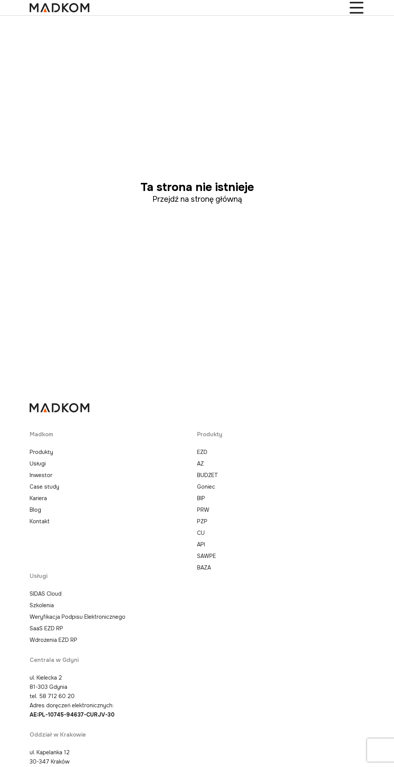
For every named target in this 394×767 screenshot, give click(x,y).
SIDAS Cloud (46, 593)
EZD (202, 452)
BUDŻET (207, 475)
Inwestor (41, 475)
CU (201, 532)
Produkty (41, 452)
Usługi (38, 463)
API (201, 544)
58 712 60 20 (57, 696)
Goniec (206, 486)
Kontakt (40, 521)
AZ (200, 463)
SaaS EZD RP (46, 628)
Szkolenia (42, 605)
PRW (203, 509)
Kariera (38, 498)
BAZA (204, 567)
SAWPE (206, 556)
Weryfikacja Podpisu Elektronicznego (77, 616)
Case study (44, 486)
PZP (202, 521)
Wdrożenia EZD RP (53, 639)
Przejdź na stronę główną (197, 199)
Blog (35, 509)
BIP (201, 498)
